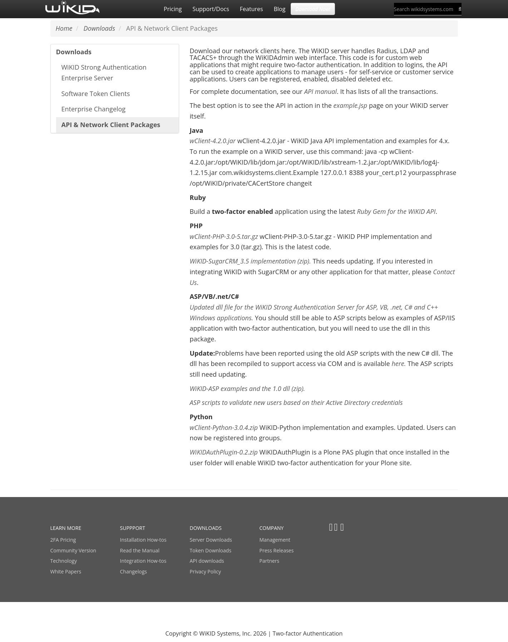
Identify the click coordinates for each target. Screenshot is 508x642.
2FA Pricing (63, 539)
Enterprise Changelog (93, 109)
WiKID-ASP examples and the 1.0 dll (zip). (247, 388)
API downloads (207, 560)
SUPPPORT (132, 528)
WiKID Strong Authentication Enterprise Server (104, 72)
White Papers (66, 571)
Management (275, 539)
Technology (63, 560)
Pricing (173, 9)
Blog (280, 9)
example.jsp (351, 105)
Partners (270, 560)
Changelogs (133, 571)
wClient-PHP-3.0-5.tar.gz (225, 236)
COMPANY (272, 528)
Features (251, 9)
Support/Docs (210, 9)
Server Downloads (211, 539)
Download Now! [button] (312, 8)
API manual (320, 91)
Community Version (73, 550)
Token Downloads (211, 550)
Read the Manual (139, 550)
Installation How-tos (143, 539)
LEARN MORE (66, 528)
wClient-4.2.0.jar (213, 140)
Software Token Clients (95, 93)
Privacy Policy (205, 571)
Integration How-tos (143, 560)
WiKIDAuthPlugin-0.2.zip (224, 452)
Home (64, 28)
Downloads (74, 51)
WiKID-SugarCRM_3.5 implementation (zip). (250, 261)
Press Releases (277, 550)
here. (398, 363)
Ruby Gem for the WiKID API (396, 211)
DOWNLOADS (206, 528)
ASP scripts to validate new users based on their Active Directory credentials (296, 402)
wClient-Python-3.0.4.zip (225, 427)
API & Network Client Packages (111, 124)
